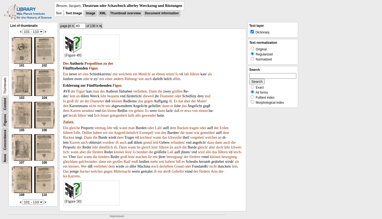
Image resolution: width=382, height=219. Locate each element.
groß (70, 101)
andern (119, 79)
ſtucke (84, 171)
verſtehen (140, 91)
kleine (111, 111)
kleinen (116, 101)
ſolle (77, 133)
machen (141, 157)
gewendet (149, 115)
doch (219, 147)
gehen (138, 111)
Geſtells (177, 171)
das (140, 101)
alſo (138, 115)
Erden (224, 128)
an (153, 74)
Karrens (74, 176)
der (110, 63)
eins (86, 74)
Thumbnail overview (125, 13)
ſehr (103, 96)
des (102, 91)
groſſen (177, 91)
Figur (93, 68)
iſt (76, 101)
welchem (125, 74)
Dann (153, 91)
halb (131, 115)
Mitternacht (122, 171)
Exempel (146, 133)
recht (101, 106)
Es (175, 101)
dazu (210, 142)
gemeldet (207, 133)
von (195, 111)
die (160, 91)
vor (130, 111)
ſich (96, 115)
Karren (75, 111)
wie (141, 79)
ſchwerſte (175, 137)
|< (69, 26)
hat (180, 101)
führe (82, 115)
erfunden (177, 142)
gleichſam (70, 162)
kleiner (119, 152)
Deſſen (87, 133)
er (171, 106)
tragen (194, 128)
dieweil (148, 96)
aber (187, 101)
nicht (92, 106)
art (80, 74)
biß (178, 162)
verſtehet (99, 166)
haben (97, 133)
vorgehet (196, 137)
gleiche (74, 128)
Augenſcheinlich (126, 133)
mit (115, 74)
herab (72, 115)
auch (148, 79)
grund (147, 142)
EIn (65, 128)
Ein (65, 74)
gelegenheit (118, 115)
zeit (161, 162)
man (96, 91)
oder (86, 79)
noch (154, 166)
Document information (162, 13)
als (210, 74)
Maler (201, 101)
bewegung (174, 157)
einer (108, 79)
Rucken (183, 128)
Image (91, 13)
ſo (176, 74)
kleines (73, 166)
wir (105, 133)
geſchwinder (88, 162)
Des (66, 63)
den (65, 106)
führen (194, 74)
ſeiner (105, 115)
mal (207, 96)
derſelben (166, 166)
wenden (87, 111)
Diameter (167, 96)
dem (66, 111)
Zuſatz (68, 122)
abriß (167, 171)
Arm (214, 171)
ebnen (160, 74)
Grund (179, 166)
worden (108, 142)
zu (105, 63)
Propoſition (93, 63)
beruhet (142, 152)
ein (135, 74)
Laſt (158, 128)
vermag (100, 128)
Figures (5, 119)
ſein (72, 96)
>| (100, 26)
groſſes (117, 162)
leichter (145, 137)
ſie (139, 147)
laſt (186, 74)
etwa (187, 111)
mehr (154, 162)
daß (176, 111)
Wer (84, 166)
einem (203, 111)
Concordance (5, 140)
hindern (104, 157)
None (5, 158)
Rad (127, 162)
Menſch (144, 74)
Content (5, 104)
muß (135, 162)
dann (166, 106)
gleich (145, 147)
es (183, 162)
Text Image (74, 13)
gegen (148, 101)
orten (169, 74)
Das (66, 171)
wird (201, 152)
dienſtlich (106, 147)
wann (123, 128)
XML (102, 13)
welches (211, 137)
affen (176, 79)
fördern (97, 152)
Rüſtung (130, 79)
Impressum (117, 216)
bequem (113, 96)
